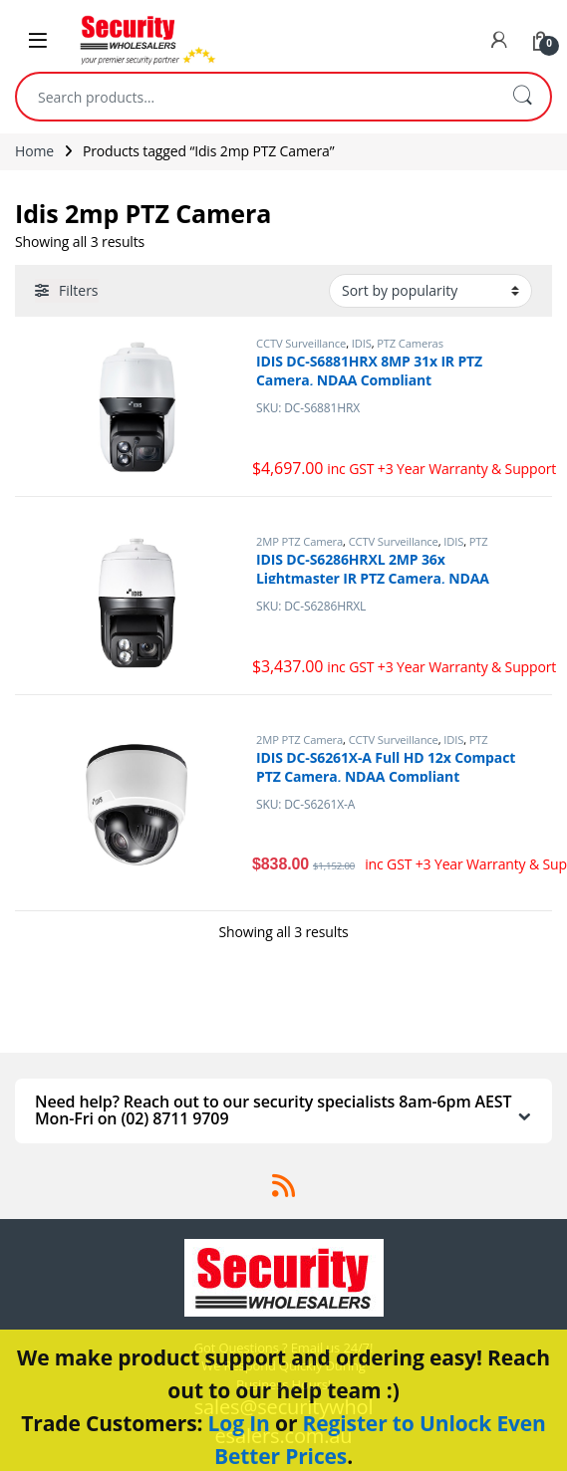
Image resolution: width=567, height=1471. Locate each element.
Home (34, 150)
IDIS (362, 343)
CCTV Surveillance (301, 343)
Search (522, 97)
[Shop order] (430, 291)
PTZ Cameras (410, 343)
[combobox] (255, 97)
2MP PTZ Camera (299, 541)
